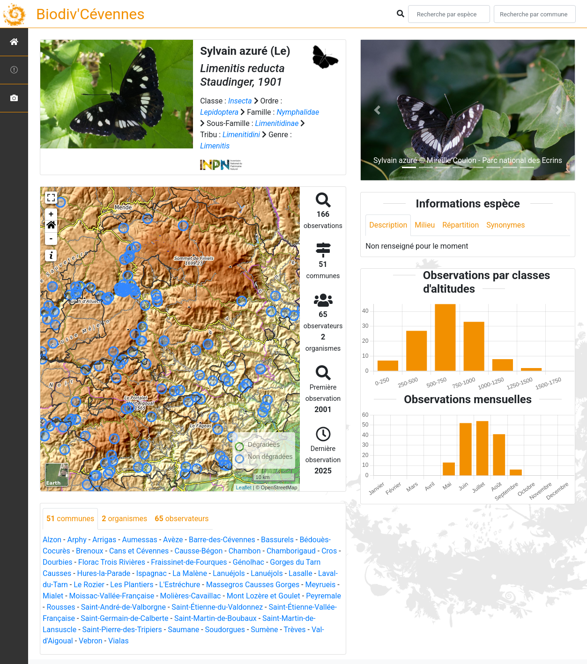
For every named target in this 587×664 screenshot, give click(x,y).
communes (70, 518)
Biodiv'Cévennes (90, 14)
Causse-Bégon (199, 550)
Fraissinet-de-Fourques (189, 562)
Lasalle (300, 573)
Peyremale (323, 595)
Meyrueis (320, 584)
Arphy (76, 539)
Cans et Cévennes (139, 550)
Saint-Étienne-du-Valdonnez (217, 607)
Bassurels (277, 539)
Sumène (264, 629)
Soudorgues (225, 629)
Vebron (91, 640)
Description (388, 225)
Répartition (460, 225)
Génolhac (248, 562)
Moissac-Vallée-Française (112, 595)
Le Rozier (89, 584)
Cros (329, 550)
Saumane (183, 629)
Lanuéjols (229, 573)
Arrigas (104, 539)
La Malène (189, 573)
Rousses (60, 607)
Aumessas (139, 539)
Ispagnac (151, 573)
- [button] (51, 238)
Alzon (52, 539)
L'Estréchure (180, 584)
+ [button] (51, 214)
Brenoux (89, 550)
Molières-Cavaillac (190, 595)
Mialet (53, 595)
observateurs (181, 518)
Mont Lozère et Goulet (263, 595)
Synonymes (505, 225)
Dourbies (57, 562)
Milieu (425, 225)
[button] (51, 227)
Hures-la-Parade (104, 573)
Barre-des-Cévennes (222, 539)
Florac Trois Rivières (111, 562)
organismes (124, 518)
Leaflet (244, 487)
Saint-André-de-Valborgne (123, 607)
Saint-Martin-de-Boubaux (215, 618)
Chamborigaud (291, 550)
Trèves (295, 629)
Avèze (173, 539)
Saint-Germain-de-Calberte (124, 618)
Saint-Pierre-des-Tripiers (122, 629)
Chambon (245, 550)
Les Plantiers (131, 584)
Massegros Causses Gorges (252, 584)
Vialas (118, 640)
